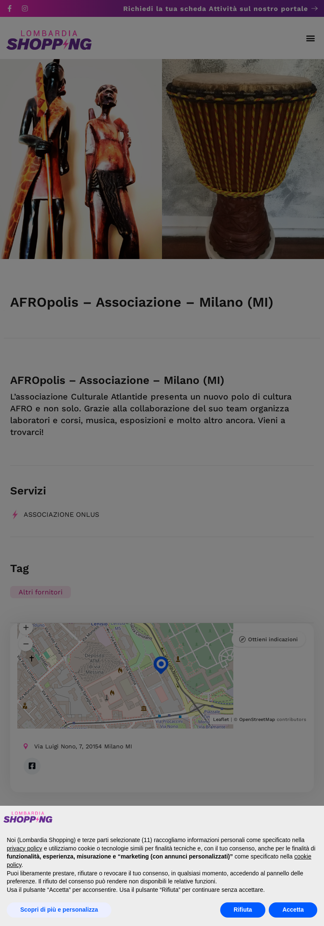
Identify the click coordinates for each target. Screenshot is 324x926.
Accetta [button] (293, 909)
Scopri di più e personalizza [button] (59, 909)
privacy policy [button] (24, 848)
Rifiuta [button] (243, 909)
